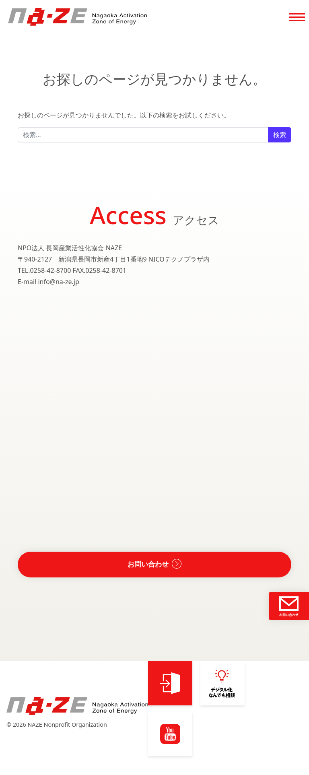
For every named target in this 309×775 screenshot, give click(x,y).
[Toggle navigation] (297, 18)
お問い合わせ (148, 566)
